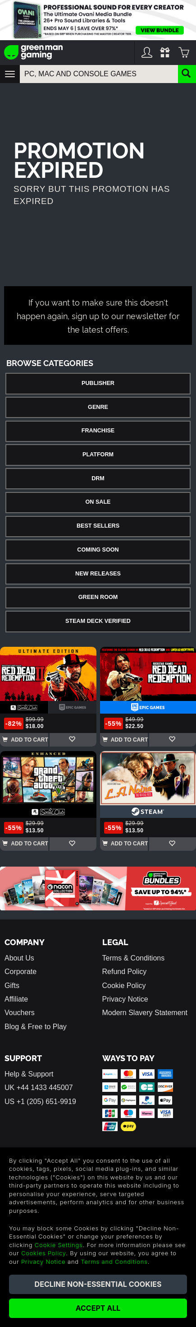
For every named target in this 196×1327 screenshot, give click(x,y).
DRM (98, 478)
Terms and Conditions (114, 1261)
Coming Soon (98, 550)
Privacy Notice (125, 999)
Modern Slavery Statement (144, 1012)
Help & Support (29, 1074)
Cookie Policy (124, 985)
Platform (98, 454)
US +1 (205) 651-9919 (40, 1101)
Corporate (20, 971)
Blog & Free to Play (36, 1026)
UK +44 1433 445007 (39, 1087)
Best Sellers (98, 526)
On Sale (98, 502)
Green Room (98, 597)
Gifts (12, 985)
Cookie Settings (59, 1244)
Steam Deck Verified (98, 621)
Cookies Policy (43, 1253)
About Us (19, 958)
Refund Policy (124, 971)
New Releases (98, 574)
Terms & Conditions (133, 958)
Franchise (98, 430)
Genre (98, 407)
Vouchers (20, 1012)
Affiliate (16, 999)
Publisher (98, 383)
